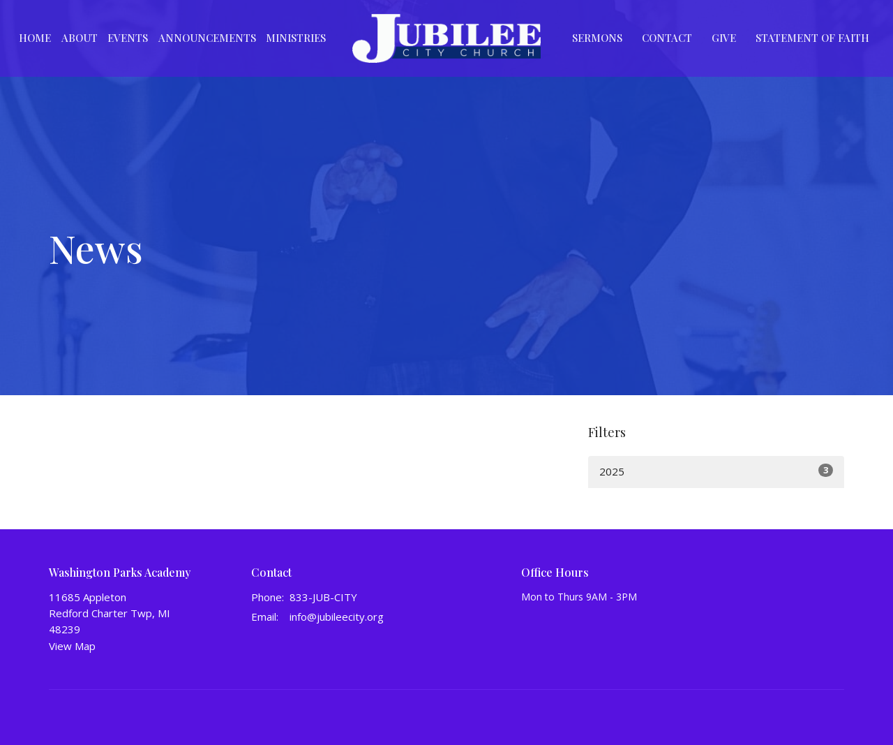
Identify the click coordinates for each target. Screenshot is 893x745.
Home (35, 38)
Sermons (597, 38)
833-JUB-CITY (323, 597)
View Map (72, 646)
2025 (716, 471)
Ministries (296, 38)
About (79, 38)
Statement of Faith (812, 38)
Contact (667, 38)
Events (127, 38)
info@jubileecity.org (337, 617)
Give (724, 38)
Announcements (207, 38)
